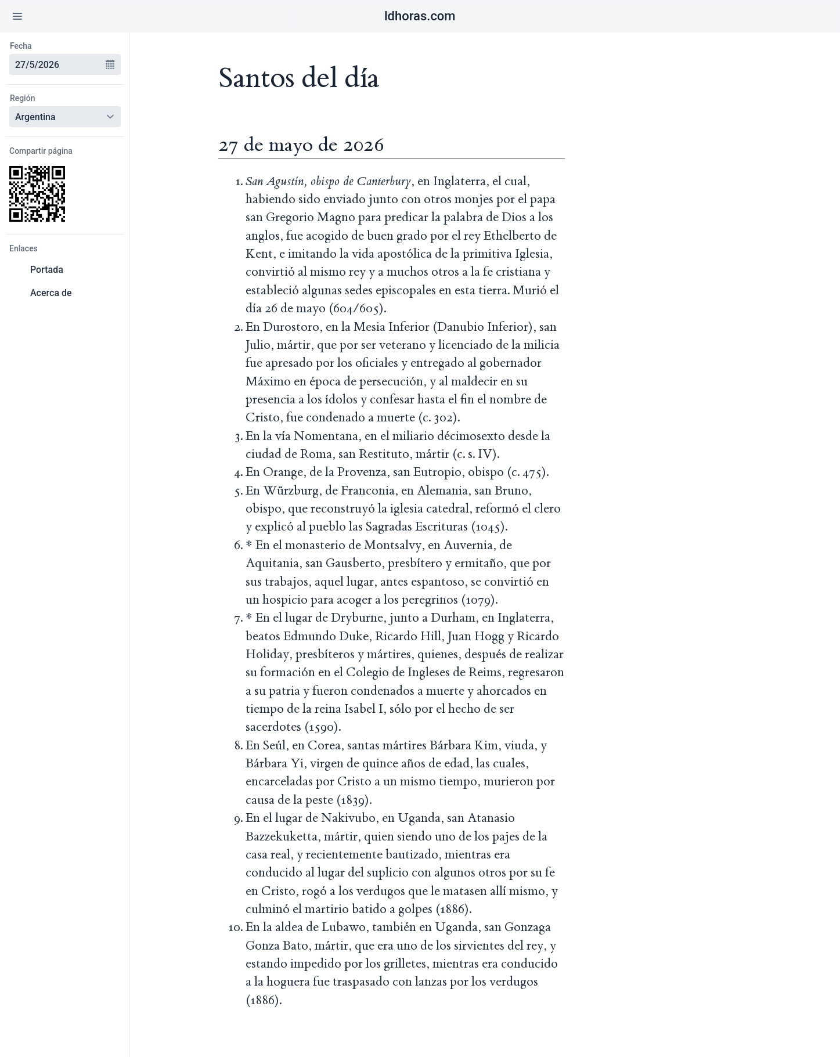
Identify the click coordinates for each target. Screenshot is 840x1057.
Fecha (21, 45)
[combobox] (58, 64)
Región (22, 98)
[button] (17, 16)
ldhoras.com (420, 16)
